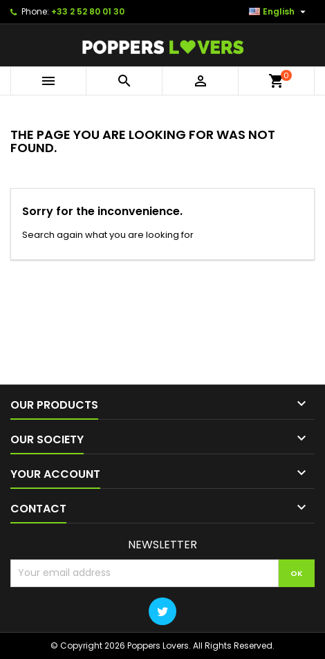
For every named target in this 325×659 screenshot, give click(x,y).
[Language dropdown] (279, 12)
